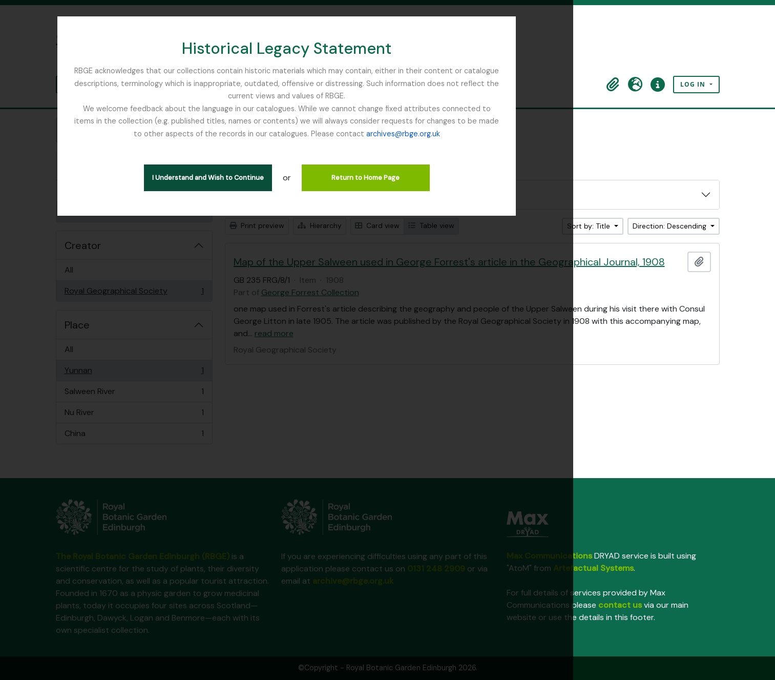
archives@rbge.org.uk (627, 108)
